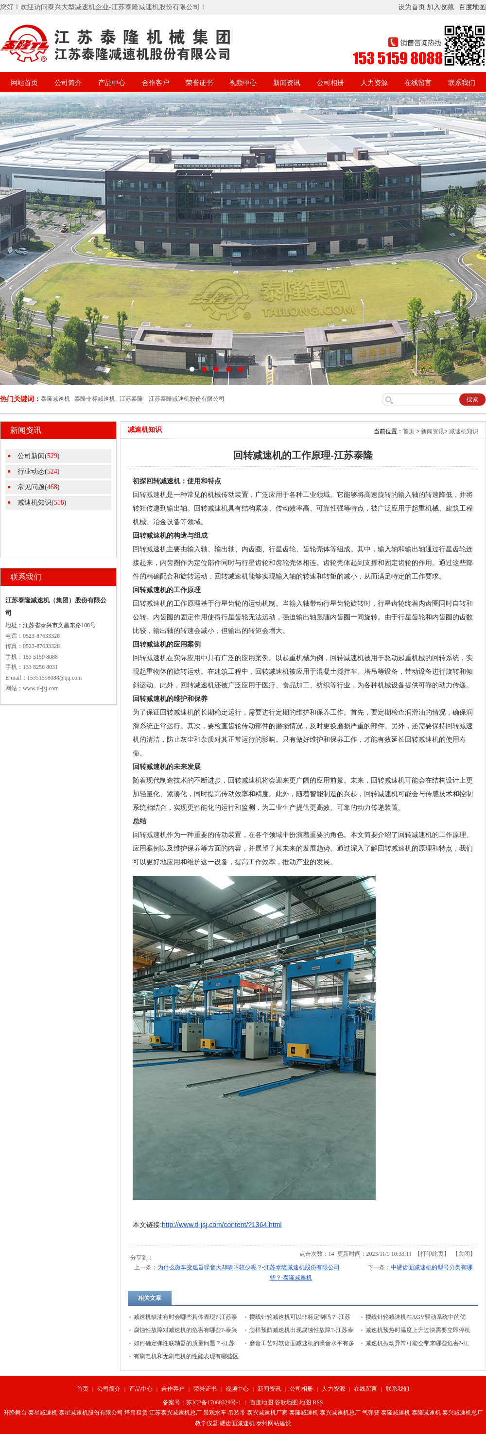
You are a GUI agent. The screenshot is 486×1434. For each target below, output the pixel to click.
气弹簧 (371, 1412)
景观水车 (214, 1412)
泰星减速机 (42, 1412)
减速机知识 (463, 431)
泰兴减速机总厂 (340, 1412)
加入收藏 (440, 7)
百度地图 (472, 7)
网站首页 (24, 82)
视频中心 (243, 82)
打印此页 (432, 1253)
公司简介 (68, 82)
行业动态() (38, 471)
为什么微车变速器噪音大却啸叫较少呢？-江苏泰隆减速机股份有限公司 (248, 1267)
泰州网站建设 (273, 1423)
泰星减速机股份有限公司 (91, 1412)
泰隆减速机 (303, 1412)
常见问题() (38, 487)
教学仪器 (206, 1423)
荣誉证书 (199, 82)
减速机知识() (41, 502)
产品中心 (111, 82)
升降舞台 (15, 1412)
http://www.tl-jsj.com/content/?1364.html (222, 1225)
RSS (317, 1402)
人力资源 (374, 82)
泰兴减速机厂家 (267, 1412)
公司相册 (330, 82)
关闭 (464, 1253)
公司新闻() (38, 456)
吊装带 (236, 1412)
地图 (305, 1402)
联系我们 (461, 82)
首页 (409, 431)
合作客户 (155, 82)
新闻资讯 (286, 82)
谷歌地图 (286, 1402)
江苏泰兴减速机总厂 (175, 1412)
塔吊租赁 (136, 1412)
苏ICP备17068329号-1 (213, 1402)
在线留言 (418, 82)
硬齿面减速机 (237, 1423)
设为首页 (411, 7)
